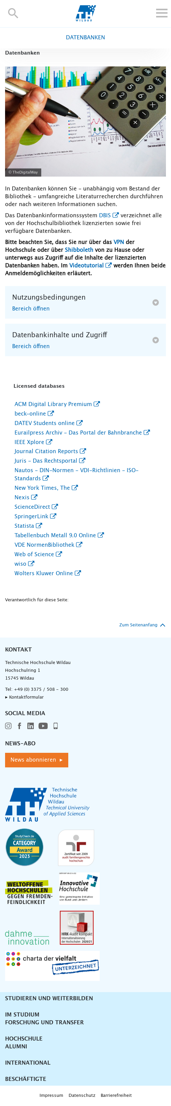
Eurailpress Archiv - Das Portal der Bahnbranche (78, 433)
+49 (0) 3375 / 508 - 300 (41, 689)
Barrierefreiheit (116, 1095)
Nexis (22, 497)
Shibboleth (79, 250)
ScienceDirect (32, 507)
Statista (24, 526)
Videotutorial (86, 265)
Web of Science (34, 554)
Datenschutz (82, 1095)
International (27, 1063)
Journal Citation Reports (46, 451)
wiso (20, 564)
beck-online (30, 414)
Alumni (16, 1046)
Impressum (51, 1095)
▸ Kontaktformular (24, 697)
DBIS (105, 215)
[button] (13, 13)
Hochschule (24, 1039)
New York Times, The (42, 488)
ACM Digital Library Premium (53, 404)
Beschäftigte (25, 1079)
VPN (119, 242)
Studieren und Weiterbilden (49, 998)
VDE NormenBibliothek (44, 545)
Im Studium (22, 1015)
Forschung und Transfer (44, 1022)
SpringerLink (31, 516)
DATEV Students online (45, 423)
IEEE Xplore (29, 442)
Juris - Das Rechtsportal (46, 461)
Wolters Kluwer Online (44, 573)
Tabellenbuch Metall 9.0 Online (55, 535)
